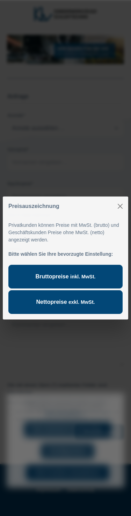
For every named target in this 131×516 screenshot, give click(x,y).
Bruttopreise (66, 276)
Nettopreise (65, 302)
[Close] (120, 206)
